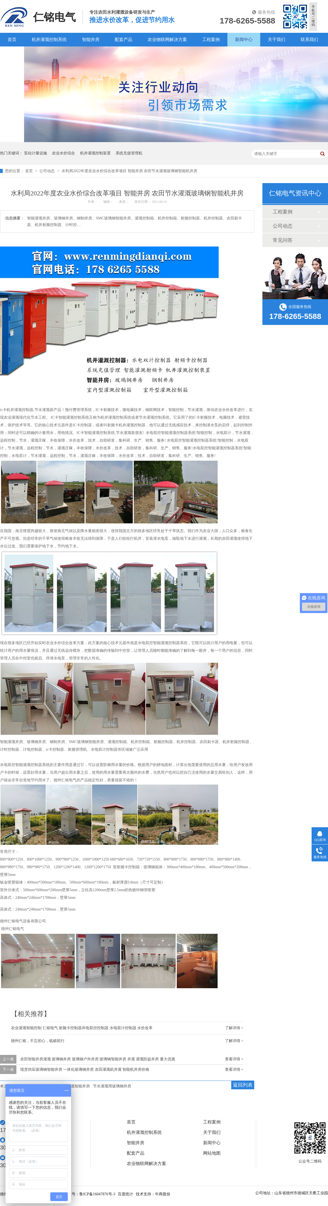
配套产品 (123, 39)
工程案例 (211, 39)
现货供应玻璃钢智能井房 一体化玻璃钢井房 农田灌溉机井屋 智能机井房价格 (85, 1069)
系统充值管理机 (129, 153)
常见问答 (282, 240)
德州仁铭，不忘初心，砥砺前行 (38, 1041)
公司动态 (47, 171)
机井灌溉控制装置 (95, 153)
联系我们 (309, 39)
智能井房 (90, 39)
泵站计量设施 (35, 153)
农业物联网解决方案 (167, 39)
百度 (12, 53)
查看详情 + (234, 1059)
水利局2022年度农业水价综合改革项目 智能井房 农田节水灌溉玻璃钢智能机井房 (129, 171)
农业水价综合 (63, 153)
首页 (12, 39)
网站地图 (212, 1153)
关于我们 (276, 39)
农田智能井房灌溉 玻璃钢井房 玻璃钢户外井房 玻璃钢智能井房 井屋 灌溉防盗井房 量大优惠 (97, 1059)
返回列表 (243, 1085)
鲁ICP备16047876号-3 (97, 1194)
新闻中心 (244, 39)
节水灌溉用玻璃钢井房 (112, 1086)
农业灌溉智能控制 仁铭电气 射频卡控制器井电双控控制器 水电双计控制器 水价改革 (82, 1028)
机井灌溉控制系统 (49, 39)
